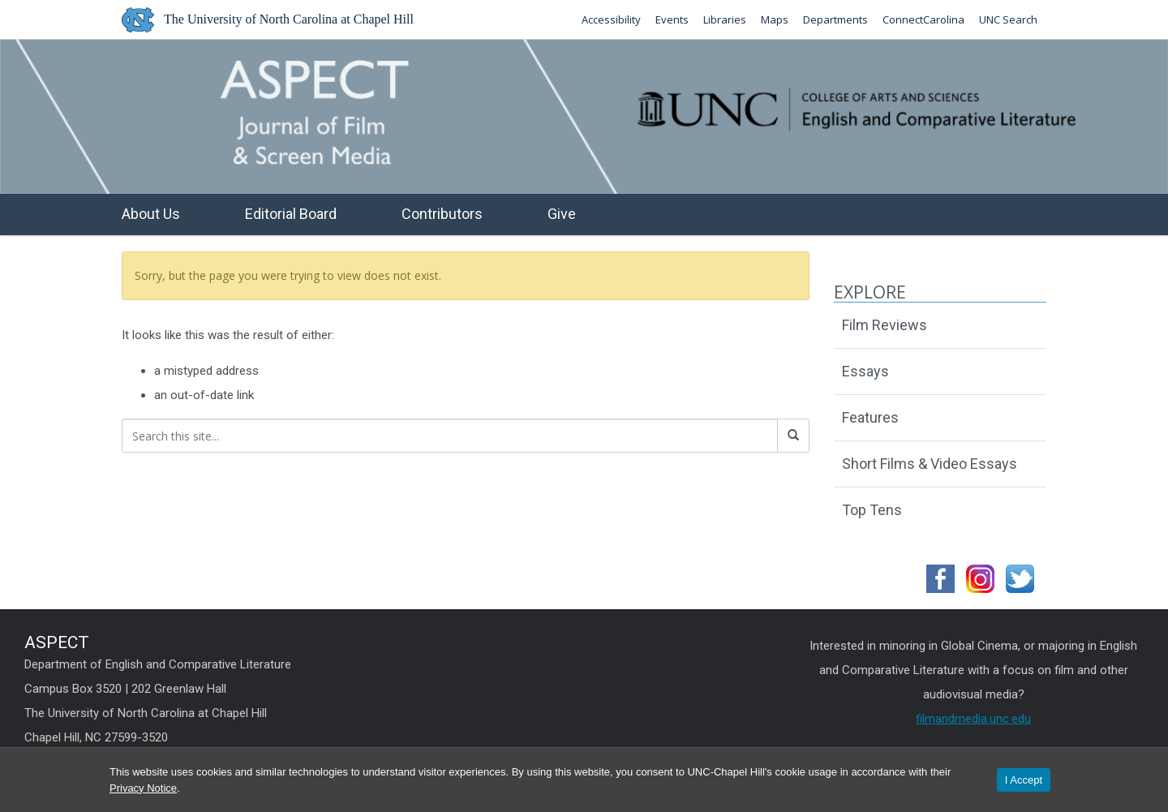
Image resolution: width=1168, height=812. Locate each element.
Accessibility (611, 19)
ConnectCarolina (923, 19)
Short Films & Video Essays (929, 463)
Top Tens (872, 509)
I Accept (1023, 780)
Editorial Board (291, 213)
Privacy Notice (143, 788)
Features (870, 417)
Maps (774, 19)
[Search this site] (450, 436)
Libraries (724, 19)
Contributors (442, 213)
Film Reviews (884, 324)
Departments (835, 19)
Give (562, 213)
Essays (865, 371)
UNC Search (1008, 19)
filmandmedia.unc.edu (973, 718)
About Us (151, 213)
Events (672, 19)
